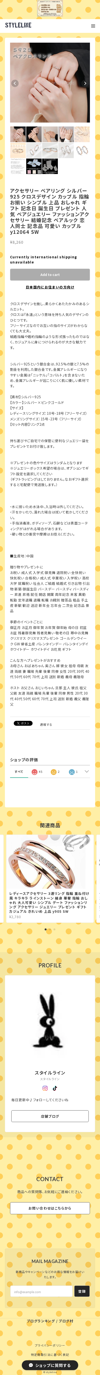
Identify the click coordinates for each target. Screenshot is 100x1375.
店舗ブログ (50, 1116)
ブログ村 (66, 1320)
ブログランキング (41, 1320)
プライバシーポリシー (50, 1345)
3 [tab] (54, 929)
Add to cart (50, 274)
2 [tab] (50, 929)
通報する (46, 724)
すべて (19, 771)
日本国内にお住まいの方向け (50, 287)
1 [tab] (45, 929)
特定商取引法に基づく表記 (50, 1354)
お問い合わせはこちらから (50, 1208)
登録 (82, 1291)
